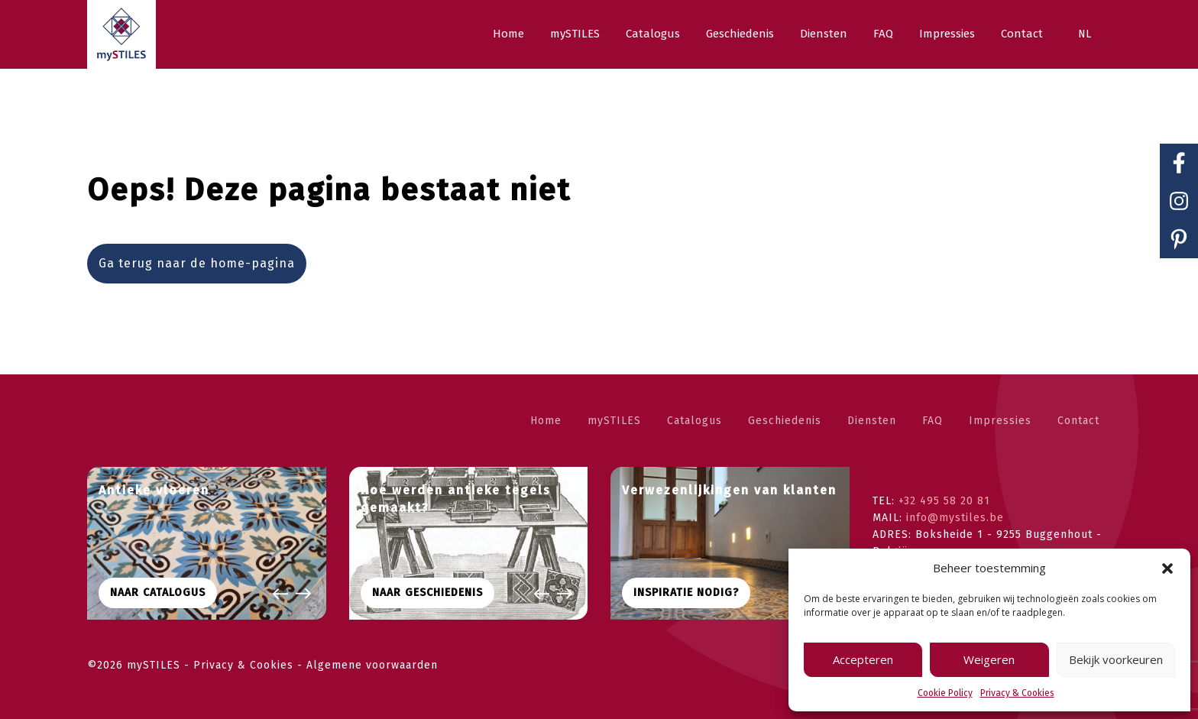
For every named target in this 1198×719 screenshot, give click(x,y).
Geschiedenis (784, 420)
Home (546, 420)
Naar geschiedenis (427, 592)
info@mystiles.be (955, 517)
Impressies (1000, 420)
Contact (1078, 420)
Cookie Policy (945, 693)
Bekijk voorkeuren (1116, 659)
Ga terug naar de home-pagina (197, 263)
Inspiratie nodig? (686, 592)
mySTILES (614, 420)
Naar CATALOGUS (158, 592)
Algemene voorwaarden (372, 665)
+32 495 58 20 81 (944, 500)
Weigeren (989, 659)
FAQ (932, 420)
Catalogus (694, 420)
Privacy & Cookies (1017, 693)
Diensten (871, 420)
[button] (1167, 568)
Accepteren (863, 659)
